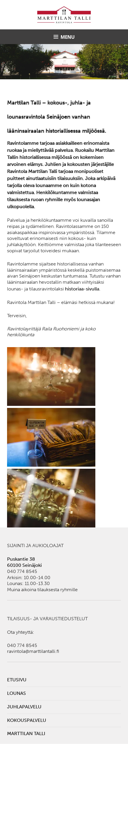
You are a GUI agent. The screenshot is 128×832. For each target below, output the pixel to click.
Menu (68, 37)
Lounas (16, 693)
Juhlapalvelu (24, 707)
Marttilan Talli (26, 733)
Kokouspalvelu (26, 720)
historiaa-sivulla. (82, 289)
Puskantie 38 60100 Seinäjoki (24, 562)
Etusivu (16, 680)
